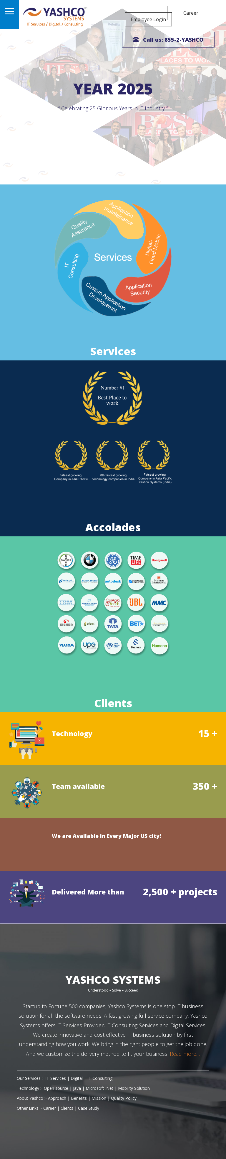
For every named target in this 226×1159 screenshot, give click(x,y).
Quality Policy (125, 1098)
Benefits (80, 1098)
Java (78, 1088)
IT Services (56, 1078)
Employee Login (140, 13)
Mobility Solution (135, 1088)
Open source (58, 1088)
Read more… (184, 1053)
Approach (58, 1098)
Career (190, 13)
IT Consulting (101, 1078)
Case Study (89, 1108)
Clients (68, 1108)
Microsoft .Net (100, 1088)
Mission (100, 1098)
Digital (78, 1078)
